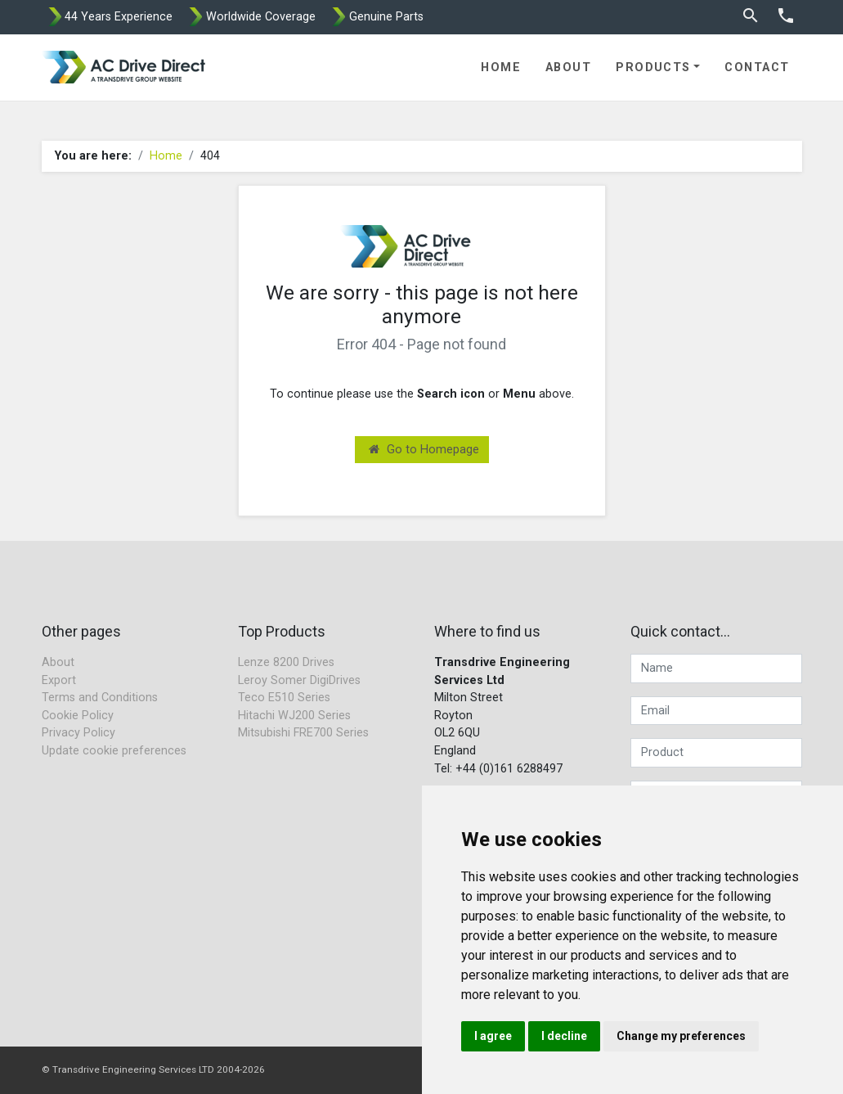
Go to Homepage (424, 450)
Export (59, 680)
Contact (756, 67)
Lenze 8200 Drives (286, 662)
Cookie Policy (78, 716)
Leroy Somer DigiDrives (299, 680)
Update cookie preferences (114, 751)
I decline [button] (564, 1035)
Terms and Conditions (100, 698)
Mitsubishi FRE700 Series (303, 733)
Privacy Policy (78, 733)
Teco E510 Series (284, 698)
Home (501, 67)
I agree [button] (493, 1035)
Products (653, 67)
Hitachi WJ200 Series (294, 716)
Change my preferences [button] (681, 1035)
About (568, 67)
